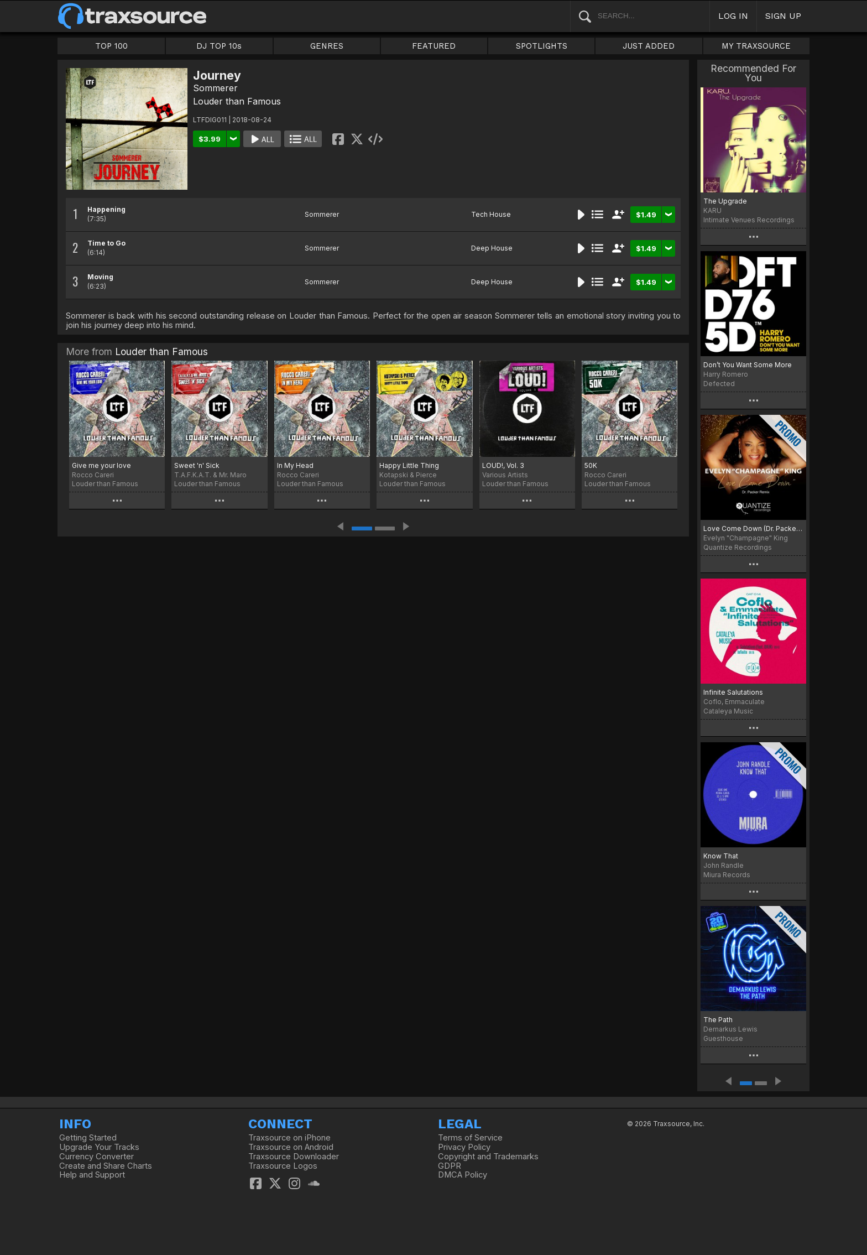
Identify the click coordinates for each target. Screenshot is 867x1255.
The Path (718, 1020)
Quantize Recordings (737, 547)
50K (590, 465)
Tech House (491, 214)
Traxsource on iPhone (289, 1138)
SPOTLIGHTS (541, 46)
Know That (720, 856)
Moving (100, 277)
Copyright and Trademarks (488, 1157)
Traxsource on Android (290, 1147)
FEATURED (434, 46)
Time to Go (106, 243)
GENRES (326, 46)
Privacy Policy (464, 1147)
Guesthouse (723, 1038)
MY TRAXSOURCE (756, 46)
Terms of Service (470, 1138)
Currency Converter (96, 1157)
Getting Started (88, 1138)
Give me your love (101, 465)
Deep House (492, 248)
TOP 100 (111, 46)
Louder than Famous (237, 101)
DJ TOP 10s (219, 46)
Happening (106, 209)
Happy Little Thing (409, 465)
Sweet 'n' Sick (197, 465)
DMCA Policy (462, 1175)
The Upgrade (725, 201)
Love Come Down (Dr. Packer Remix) (753, 528)
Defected (719, 383)
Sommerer (215, 87)
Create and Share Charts (105, 1166)
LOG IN (733, 16)
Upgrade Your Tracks (99, 1147)
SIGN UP (783, 16)
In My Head (295, 465)
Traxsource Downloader (293, 1157)
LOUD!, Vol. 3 (503, 465)
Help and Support (92, 1175)
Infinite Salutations (733, 692)
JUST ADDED (649, 46)
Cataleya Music (728, 711)
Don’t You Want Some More (747, 365)
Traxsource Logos (282, 1166)
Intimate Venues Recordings (749, 220)
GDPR (449, 1166)
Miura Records (726, 875)
